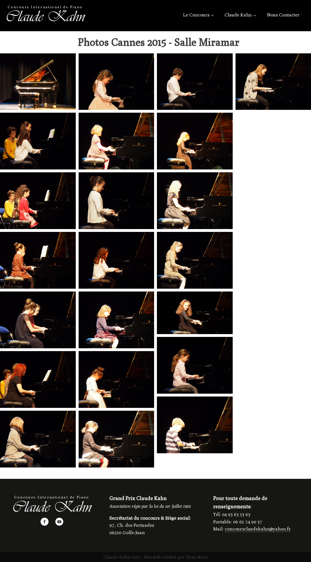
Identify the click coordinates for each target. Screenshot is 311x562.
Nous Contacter (283, 15)
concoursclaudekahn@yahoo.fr (258, 529)
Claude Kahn (238, 15)
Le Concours (196, 15)
